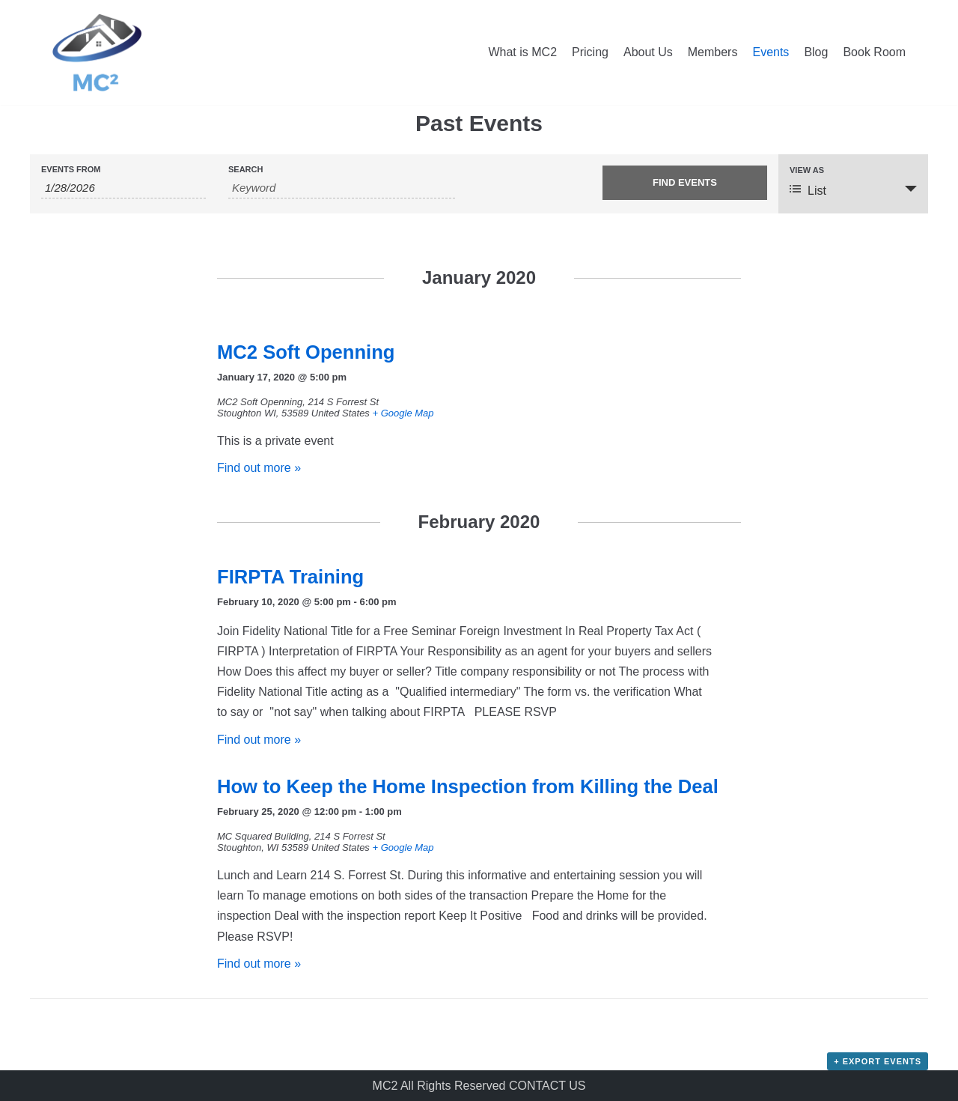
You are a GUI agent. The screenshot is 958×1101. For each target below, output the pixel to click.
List (808, 190)
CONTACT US (547, 1085)
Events (770, 52)
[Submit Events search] (684, 183)
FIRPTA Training (290, 576)
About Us (648, 52)
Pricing (590, 52)
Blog (816, 52)
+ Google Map (402, 413)
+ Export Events (877, 1061)
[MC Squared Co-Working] (97, 52)
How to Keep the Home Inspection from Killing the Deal (467, 786)
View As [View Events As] (807, 170)
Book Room (874, 52)
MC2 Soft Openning (305, 352)
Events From (70, 170)
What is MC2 (522, 52)
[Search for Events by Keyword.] (341, 188)
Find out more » (259, 467)
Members (713, 52)
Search (245, 170)
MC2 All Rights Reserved (441, 1085)
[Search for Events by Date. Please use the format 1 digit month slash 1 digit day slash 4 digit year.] (123, 188)
